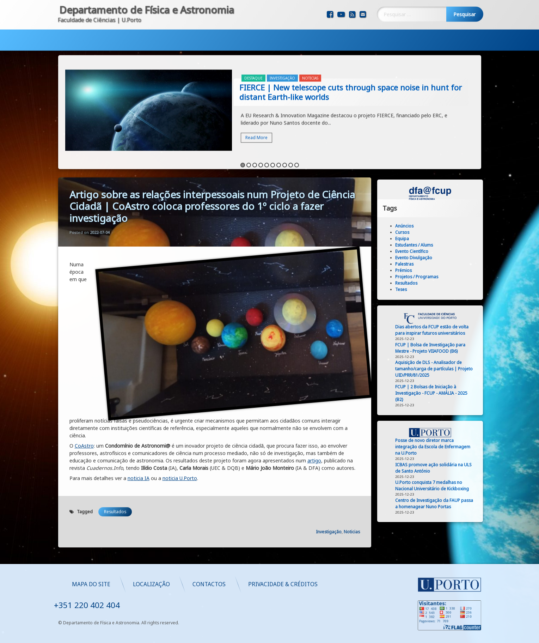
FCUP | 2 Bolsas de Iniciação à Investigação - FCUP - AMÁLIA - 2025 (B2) (469, 393)
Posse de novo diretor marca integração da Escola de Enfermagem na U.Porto (470, 446)
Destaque (253, 36)
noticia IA (138, 344)
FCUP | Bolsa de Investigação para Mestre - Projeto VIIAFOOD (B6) (468, 348)
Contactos (353, 584)
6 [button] (272, 123)
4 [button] (260, 123)
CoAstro (84, 311)
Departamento (88, 22)
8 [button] (284, 123)
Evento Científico (449, 251)
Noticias (398, 22)
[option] (269, 69)
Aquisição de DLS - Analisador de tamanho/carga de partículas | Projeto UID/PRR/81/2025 (471, 368)
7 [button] (278, 123)
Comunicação (272, 22)
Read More (256, 95)
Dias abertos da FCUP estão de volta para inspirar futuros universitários (469, 330)
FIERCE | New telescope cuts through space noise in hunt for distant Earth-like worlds (350, 50)
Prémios (441, 270)
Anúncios (442, 226)
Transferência (338, 22)
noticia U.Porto (180, 344)
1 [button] (242, 123)
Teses (438, 289)
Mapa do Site (236, 584)
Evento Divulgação (451, 258)
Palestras (442, 264)
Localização (296, 584)
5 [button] (266, 123)
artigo (314, 326)
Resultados (115, 378)
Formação (150, 22)
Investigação (209, 22)
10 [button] (296, 123)
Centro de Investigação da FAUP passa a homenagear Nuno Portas (471, 503)
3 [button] (254, 123)
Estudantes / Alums (451, 245)
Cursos (440, 232)
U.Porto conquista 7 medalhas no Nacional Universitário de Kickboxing (469, 485)
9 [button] (290, 123)
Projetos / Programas (454, 277)
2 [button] (248, 123)
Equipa (439, 239)
